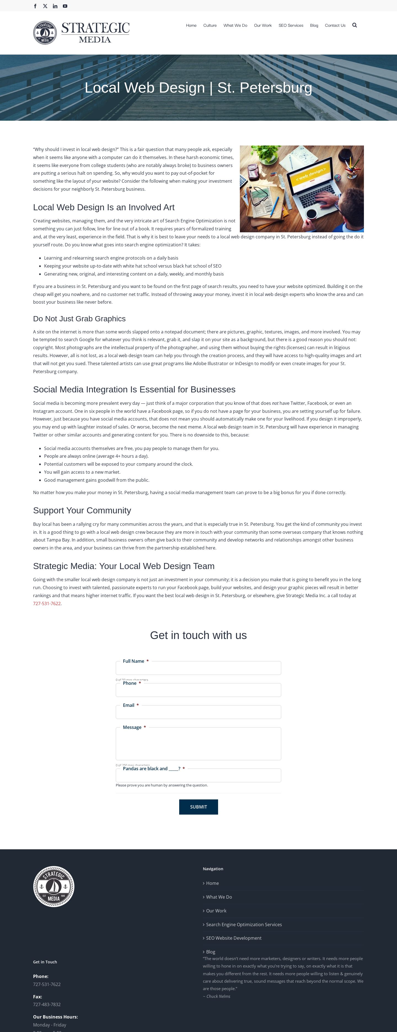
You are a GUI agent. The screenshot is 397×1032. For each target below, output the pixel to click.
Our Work (216, 911)
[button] (354, 24)
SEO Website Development (234, 938)
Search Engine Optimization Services (244, 924)
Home (212, 883)
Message (134, 727)
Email (131, 705)
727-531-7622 (47, 603)
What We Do (219, 897)
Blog (210, 952)
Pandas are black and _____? (154, 769)
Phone (132, 683)
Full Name (136, 661)
